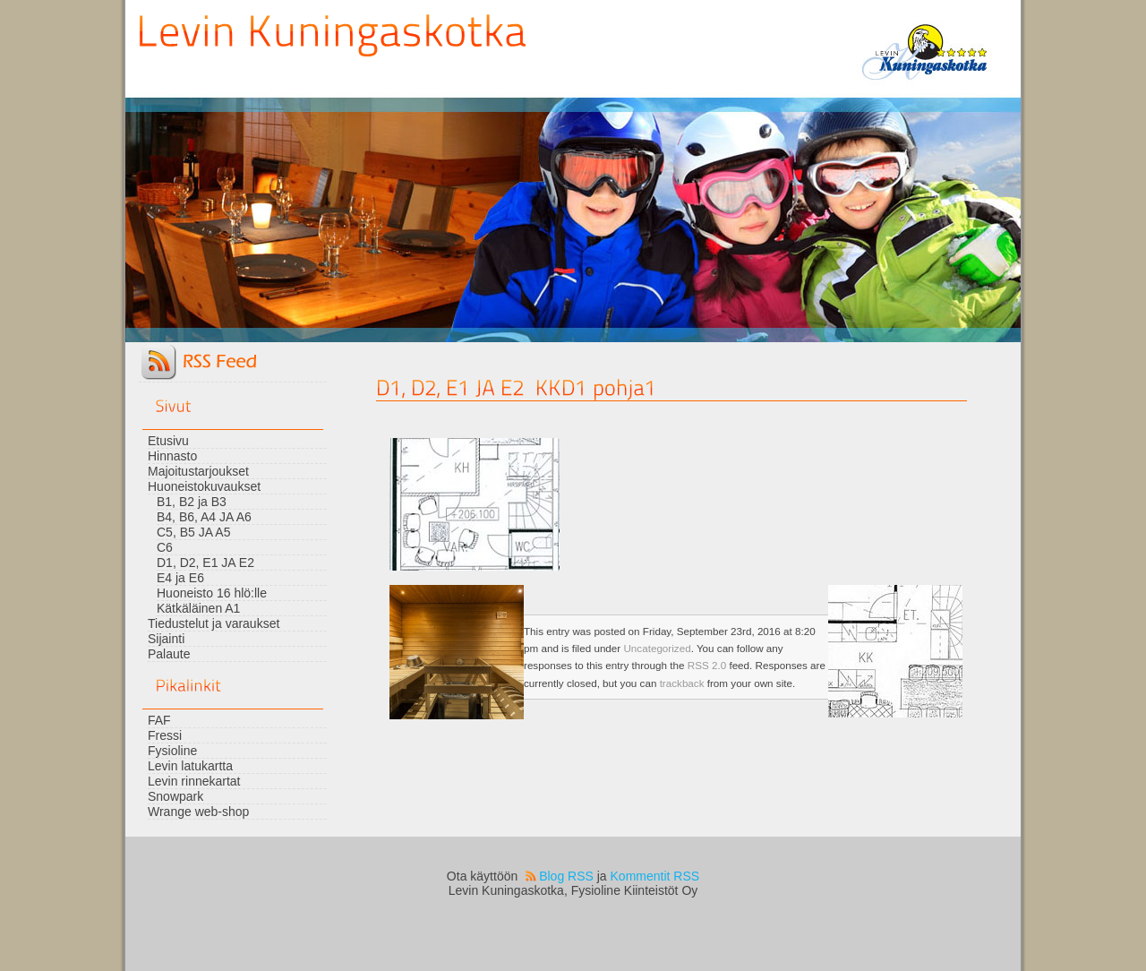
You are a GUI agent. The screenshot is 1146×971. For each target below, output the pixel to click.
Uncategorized (656, 648)
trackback (682, 683)
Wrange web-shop (198, 811)
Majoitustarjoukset (198, 471)
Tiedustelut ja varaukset (213, 623)
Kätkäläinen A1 (198, 608)
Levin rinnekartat (194, 781)
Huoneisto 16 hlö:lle (212, 593)
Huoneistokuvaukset (204, 486)
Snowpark (175, 796)
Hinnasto (172, 456)
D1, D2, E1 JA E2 (205, 562)
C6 (165, 547)
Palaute (169, 654)
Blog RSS (566, 876)
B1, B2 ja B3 (192, 501)
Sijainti (166, 639)
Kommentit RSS (655, 876)
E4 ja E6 (180, 578)
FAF (159, 720)
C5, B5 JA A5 (194, 532)
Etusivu (168, 441)
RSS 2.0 (707, 665)
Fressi (165, 735)
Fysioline (172, 750)
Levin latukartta (190, 766)
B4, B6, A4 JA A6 (204, 517)
